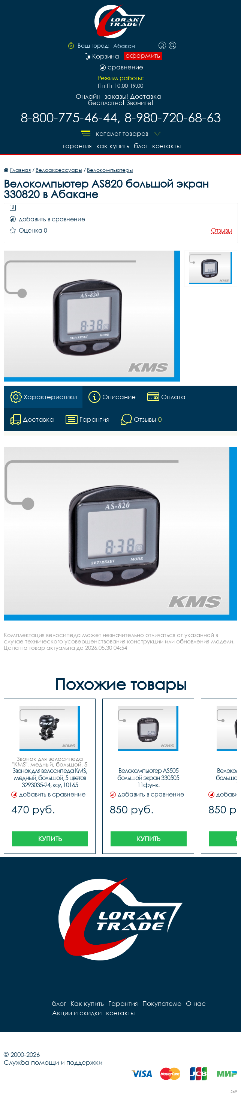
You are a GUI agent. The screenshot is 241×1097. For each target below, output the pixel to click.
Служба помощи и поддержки (53, 1062)
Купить (50, 839)
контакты (166, 146)
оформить (143, 55)
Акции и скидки (77, 1013)
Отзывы (221, 230)
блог (141, 146)
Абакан (124, 46)
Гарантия (77, 146)
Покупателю (161, 1003)
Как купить (112, 146)
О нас (196, 1003)
